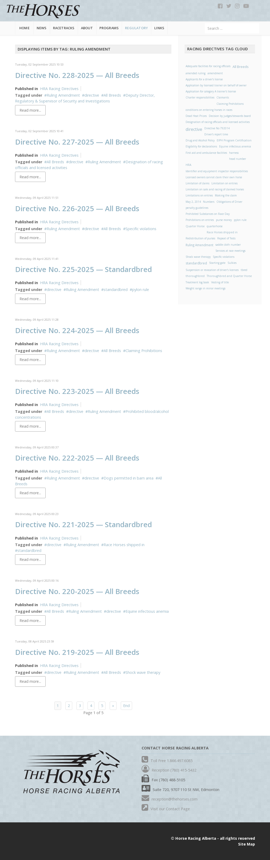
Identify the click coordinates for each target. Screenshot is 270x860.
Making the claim (226, 195)
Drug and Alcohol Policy (200, 140)
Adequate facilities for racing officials (208, 66)
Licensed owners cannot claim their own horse (214, 177)
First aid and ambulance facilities (206, 153)
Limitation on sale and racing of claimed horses (215, 189)
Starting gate (217, 263)
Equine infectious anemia (147, 611)
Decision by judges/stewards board (230, 116)
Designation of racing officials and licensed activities (218, 122)
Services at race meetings (230, 251)
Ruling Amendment (63, 95)
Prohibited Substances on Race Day (208, 214)
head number (237, 159)
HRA (188, 165)
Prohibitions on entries (200, 220)
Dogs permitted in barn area (128, 478)
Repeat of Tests (226, 238)
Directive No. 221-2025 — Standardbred (83, 524)
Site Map (246, 844)
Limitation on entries (224, 183)
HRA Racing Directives (59, 88)
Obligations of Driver (229, 202)
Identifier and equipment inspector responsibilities (217, 171)
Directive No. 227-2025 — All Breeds (77, 142)
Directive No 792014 (217, 128)
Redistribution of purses (200, 238)
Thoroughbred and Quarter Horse (229, 276)
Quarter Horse (195, 226)
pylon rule (140, 289)
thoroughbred (195, 276)
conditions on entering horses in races (209, 110)
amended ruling (195, 73)
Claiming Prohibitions (144, 350)
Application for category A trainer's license (211, 91)
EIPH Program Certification (234, 140)
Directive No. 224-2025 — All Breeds (77, 330)
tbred (244, 270)
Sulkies (232, 263)
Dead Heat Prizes (196, 116)
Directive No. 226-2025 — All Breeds (77, 208)
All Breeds (112, 95)
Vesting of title (220, 282)
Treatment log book (197, 282)
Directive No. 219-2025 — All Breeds (77, 652)
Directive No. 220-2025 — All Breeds (77, 591)
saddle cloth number (228, 244)
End (126, 705)
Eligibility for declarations (201, 146)
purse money (224, 220)
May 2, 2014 (193, 202)
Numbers (208, 202)
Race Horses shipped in (124, 544)
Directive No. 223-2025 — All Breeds (77, 391)
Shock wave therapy (143, 672)
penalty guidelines (197, 208)
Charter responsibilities (200, 97)
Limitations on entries (199, 195)
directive (91, 95)
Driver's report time (216, 134)
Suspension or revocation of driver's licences (212, 270)
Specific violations (141, 228)
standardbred (116, 289)
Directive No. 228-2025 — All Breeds (77, 75)
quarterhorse (215, 226)
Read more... (30, 110)
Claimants (222, 97)
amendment (215, 73)
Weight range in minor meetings (205, 288)
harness (234, 153)
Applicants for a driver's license (204, 79)
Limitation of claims (197, 183)
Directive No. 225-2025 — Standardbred (83, 269)
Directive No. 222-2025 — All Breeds (77, 458)
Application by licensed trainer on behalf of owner (216, 85)
